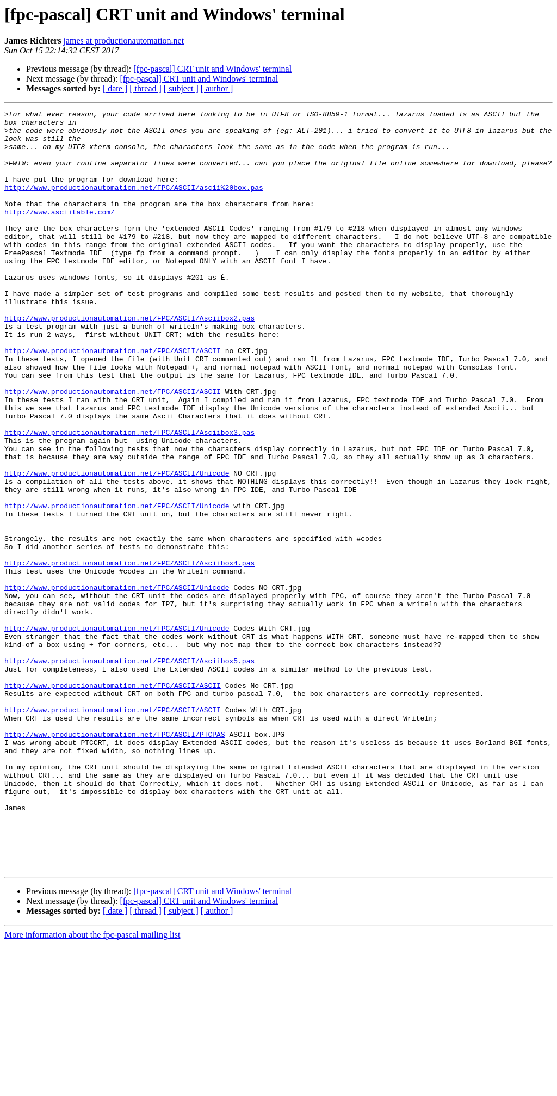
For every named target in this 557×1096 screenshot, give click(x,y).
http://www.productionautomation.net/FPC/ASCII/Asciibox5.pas (129, 772)
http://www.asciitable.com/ (59, 233)
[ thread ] (145, 88)
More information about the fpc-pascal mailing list (92, 1086)
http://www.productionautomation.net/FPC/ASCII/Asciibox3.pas (129, 497)
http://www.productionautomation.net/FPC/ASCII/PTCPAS (114, 860)
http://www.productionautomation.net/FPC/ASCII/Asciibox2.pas (129, 360)
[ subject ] (181, 88)
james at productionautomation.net (123, 40)
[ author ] (217, 88)
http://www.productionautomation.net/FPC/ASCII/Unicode (116, 546)
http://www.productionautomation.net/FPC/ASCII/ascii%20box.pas (133, 203)
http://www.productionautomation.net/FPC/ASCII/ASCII (112, 399)
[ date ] (115, 88)
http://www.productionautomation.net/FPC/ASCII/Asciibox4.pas (129, 654)
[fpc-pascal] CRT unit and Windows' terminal (212, 68)
